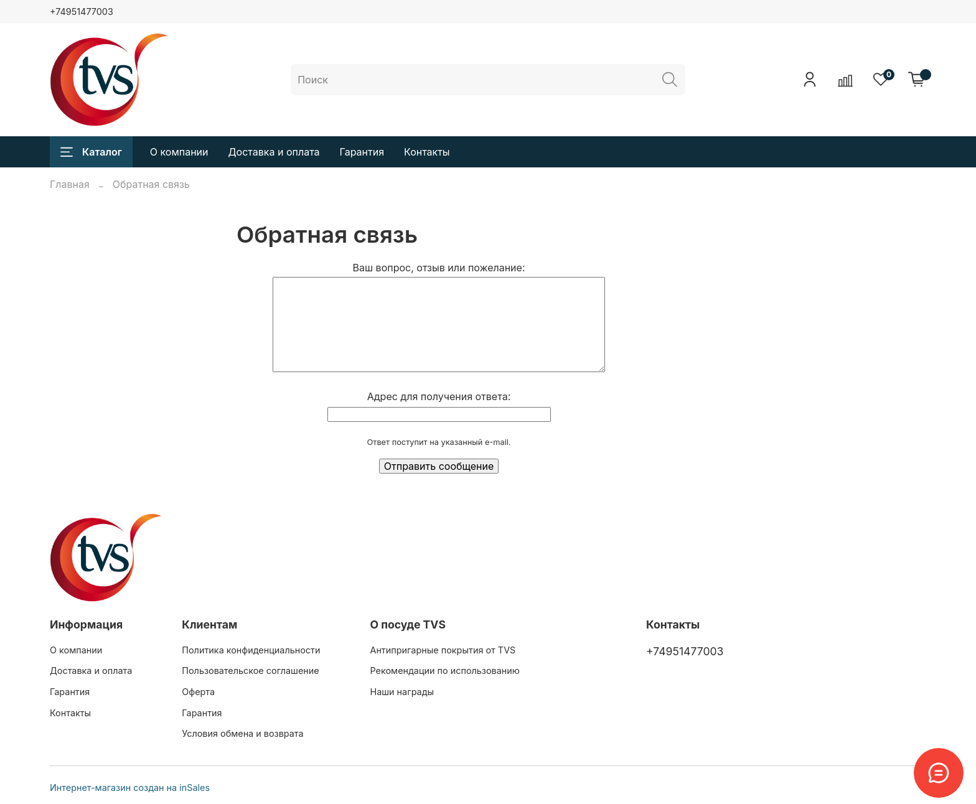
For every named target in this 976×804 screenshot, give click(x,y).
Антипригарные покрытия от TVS (442, 650)
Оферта (198, 691)
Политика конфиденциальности (251, 650)
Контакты (427, 152)
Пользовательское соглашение (250, 670)
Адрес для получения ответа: (438, 396)
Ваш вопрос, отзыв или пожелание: (439, 267)
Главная (70, 184)
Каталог (91, 152)
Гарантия (362, 152)
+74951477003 (81, 11)
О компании (179, 152)
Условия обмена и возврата (242, 733)
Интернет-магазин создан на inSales (130, 787)
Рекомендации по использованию (444, 670)
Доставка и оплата (274, 152)
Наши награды (402, 691)
